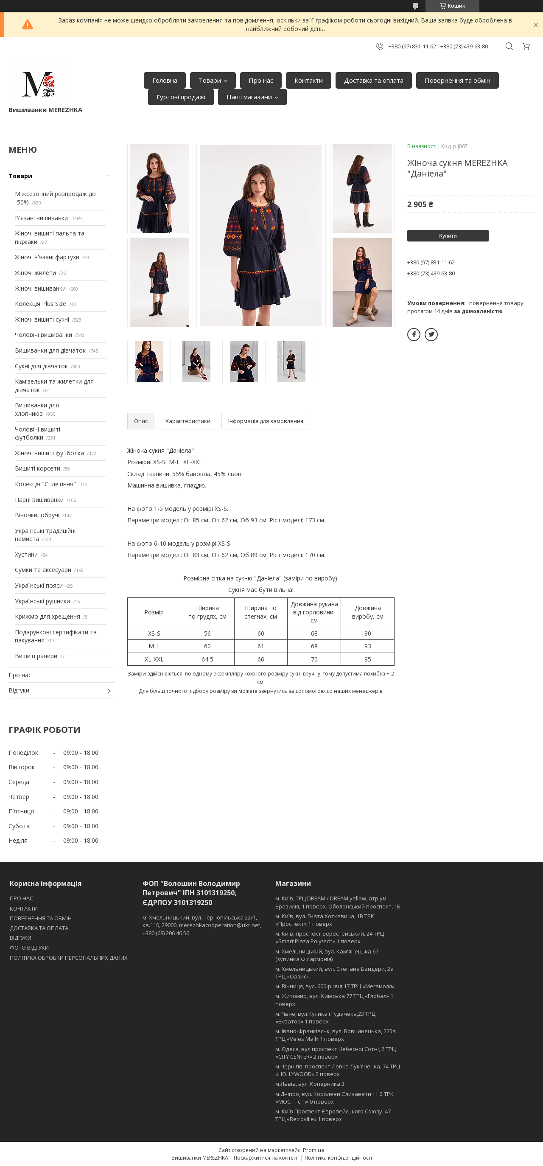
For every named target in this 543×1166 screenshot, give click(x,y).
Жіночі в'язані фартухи (47, 257)
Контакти (308, 80)
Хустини (26, 554)
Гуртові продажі (181, 96)
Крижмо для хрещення (47, 616)
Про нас (261, 80)
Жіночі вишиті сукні (42, 319)
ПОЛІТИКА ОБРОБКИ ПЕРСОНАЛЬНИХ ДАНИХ (69, 957)
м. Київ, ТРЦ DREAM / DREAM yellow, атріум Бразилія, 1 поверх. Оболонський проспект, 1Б (337, 902)
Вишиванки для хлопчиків (37, 409)
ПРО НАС (21, 898)
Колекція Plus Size (40, 304)
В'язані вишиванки (42, 218)
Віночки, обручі (37, 515)
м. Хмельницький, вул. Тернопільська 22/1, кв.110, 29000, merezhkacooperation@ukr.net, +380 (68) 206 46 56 (202, 925)
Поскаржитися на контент (266, 1157)
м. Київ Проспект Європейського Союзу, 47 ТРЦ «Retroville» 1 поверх (333, 1115)
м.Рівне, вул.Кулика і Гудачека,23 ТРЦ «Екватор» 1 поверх (325, 1017)
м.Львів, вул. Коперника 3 (309, 1084)
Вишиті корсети (37, 468)
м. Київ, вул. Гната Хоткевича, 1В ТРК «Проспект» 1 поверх (324, 920)
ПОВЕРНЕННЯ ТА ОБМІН (41, 918)
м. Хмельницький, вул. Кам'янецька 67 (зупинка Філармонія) (326, 955)
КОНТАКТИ (24, 908)
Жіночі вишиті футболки (49, 453)
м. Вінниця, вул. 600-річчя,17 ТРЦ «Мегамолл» (335, 986)
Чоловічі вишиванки (43, 335)
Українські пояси (39, 585)
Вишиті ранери (36, 656)
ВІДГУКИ (20, 938)
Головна (164, 80)
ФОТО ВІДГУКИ (29, 947)
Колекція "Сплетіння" (46, 484)
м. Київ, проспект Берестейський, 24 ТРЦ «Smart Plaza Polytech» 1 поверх (329, 937)
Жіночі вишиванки (40, 288)
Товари (210, 80)
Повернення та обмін (457, 80)
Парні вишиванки (39, 500)
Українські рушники (42, 601)
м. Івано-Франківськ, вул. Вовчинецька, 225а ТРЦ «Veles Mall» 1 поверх (335, 1035)
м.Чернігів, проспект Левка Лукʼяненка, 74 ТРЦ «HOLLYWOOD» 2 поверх (337, 1070)
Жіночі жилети (35, 273)
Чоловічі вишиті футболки (37, 433)
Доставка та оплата (373, 80)
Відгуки (18, 690)
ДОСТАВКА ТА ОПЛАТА (39, 928)
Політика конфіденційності (338, 1157)
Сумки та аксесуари (43, 570)
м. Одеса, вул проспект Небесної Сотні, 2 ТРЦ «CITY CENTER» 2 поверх (335, 1052)
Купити (448, 236)
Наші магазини (249, 96)
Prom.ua (314, 1150)
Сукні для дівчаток (41, 366)
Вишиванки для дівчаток (50, 350)
